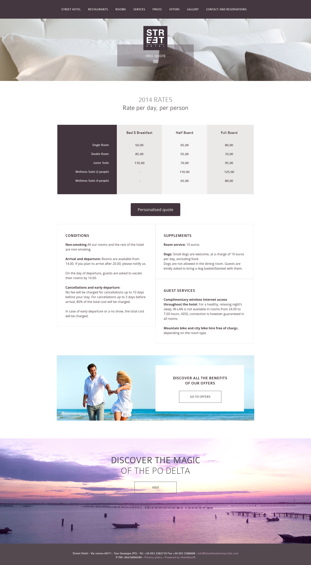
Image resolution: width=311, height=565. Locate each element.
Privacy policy (153, 557)
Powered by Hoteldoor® (180, 557)
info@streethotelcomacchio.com (218, 553)
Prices (157, 9)
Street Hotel (71, 9)
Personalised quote (155, 209)
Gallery (193, 9)
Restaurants (98, 9)
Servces (139, 9)
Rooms (120, 9)
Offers (174, 9)
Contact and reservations (226, 9)
